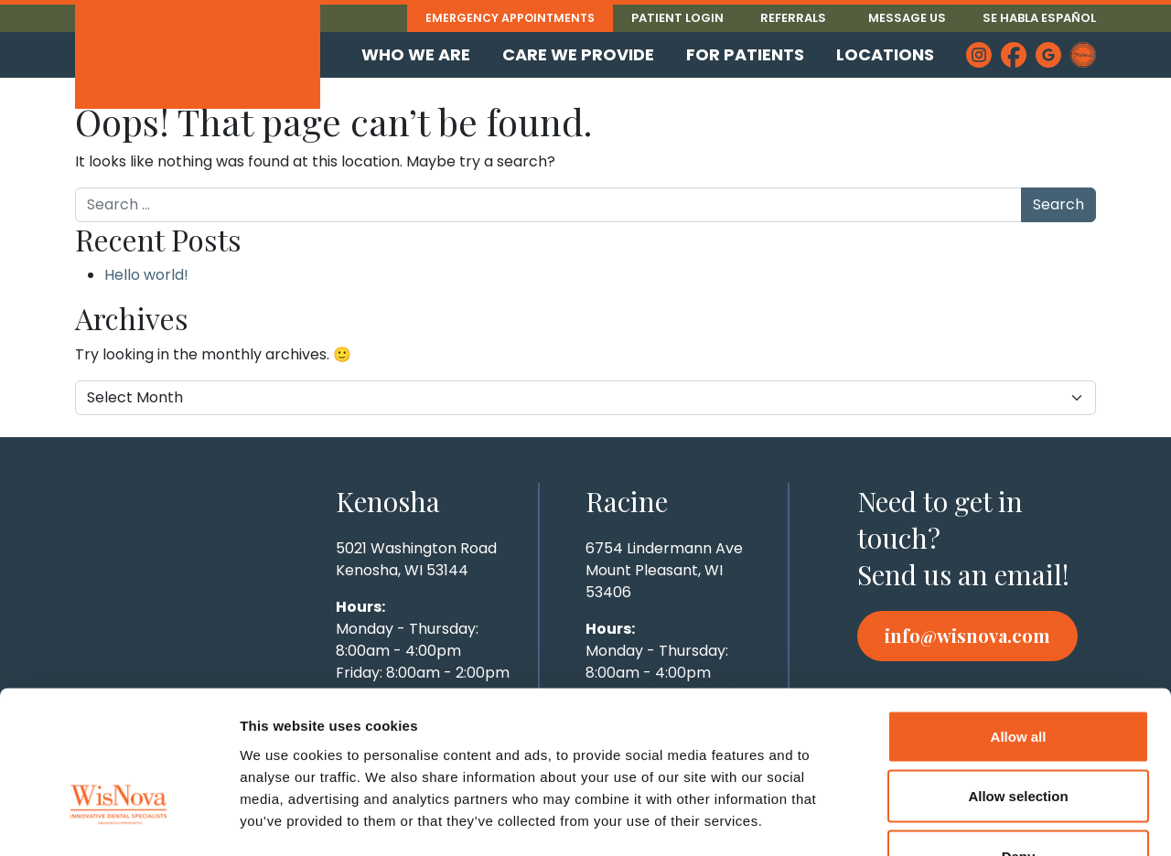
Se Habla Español (1039, 18)
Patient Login (677, 18)
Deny (1019, 736)
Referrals (793, 18)
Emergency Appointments (507, 18)
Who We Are (415, 54)
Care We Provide (578, 54)
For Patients (745, 54)
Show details (960, 820)
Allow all (1019, 616)
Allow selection (1018, 676)
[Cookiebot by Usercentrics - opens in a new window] (118, 820)
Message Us (907, 18)
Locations (885, 54)
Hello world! (146, 274)
